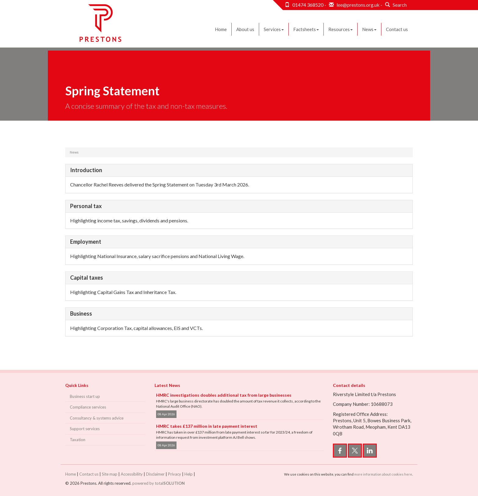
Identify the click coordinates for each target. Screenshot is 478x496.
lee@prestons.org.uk (358, 5)
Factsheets (306, 29)
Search (395, 5)
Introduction (86, 170)
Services (274, 29)
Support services (85, 428)
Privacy (174, 474)
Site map (109, 474)
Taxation (77, 439)
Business (81, 313)
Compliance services (88, 407)
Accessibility (132, 474)
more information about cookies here (383, 474)
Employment (85, 241)
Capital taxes (86, 277)
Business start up (85, 396)
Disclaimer (155, 474)
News (369, 29)
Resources (340, 29)
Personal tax (86, 206)
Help (188, 474)
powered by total (158, 483)
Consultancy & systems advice (96, 418)
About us (245, 29)
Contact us (397, 29)
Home (221, 29)
